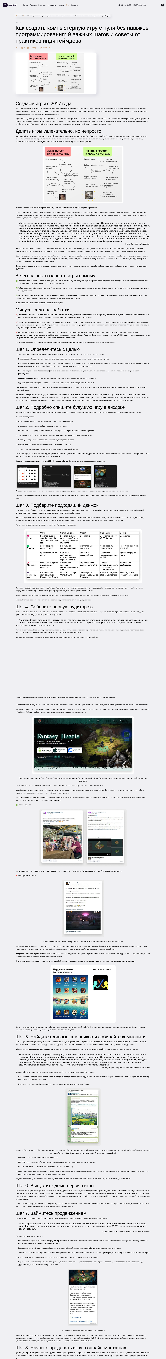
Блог (68, 5)
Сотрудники (51, 5)
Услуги (25, 5)
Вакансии (42, 5)
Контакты (74, 5)
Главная (19, 16)
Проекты (33, 5)
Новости (61, 5)
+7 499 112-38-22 (124, 5)
